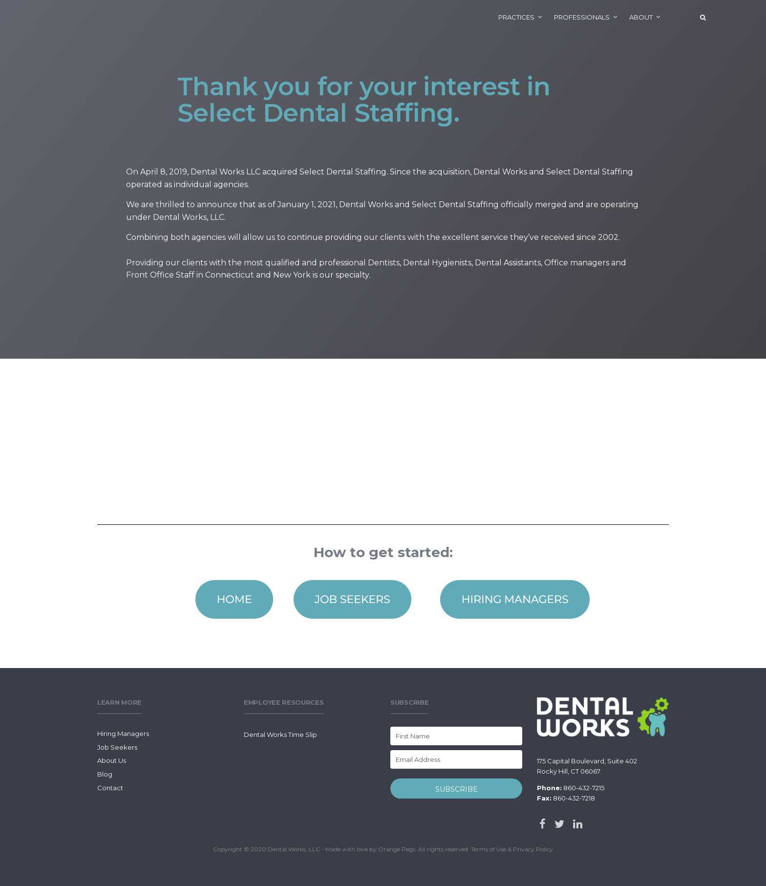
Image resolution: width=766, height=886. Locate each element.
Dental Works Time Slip (280, 734)
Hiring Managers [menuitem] (123, 733)
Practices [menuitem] (516, 17)
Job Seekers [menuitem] (117, 747)
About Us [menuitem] (111, 760)
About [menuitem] (641, 17)
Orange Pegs (396, 849)
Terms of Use (488, 849)
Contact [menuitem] (110, 788)
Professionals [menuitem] (582, 17)
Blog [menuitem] (104, 774)
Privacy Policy (533, 849)
